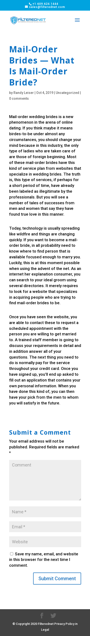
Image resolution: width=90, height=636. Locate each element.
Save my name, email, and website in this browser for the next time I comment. (43, 559)
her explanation (38, 274)
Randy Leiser (23, 93)
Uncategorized (67, 93)
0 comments (19, 98)
